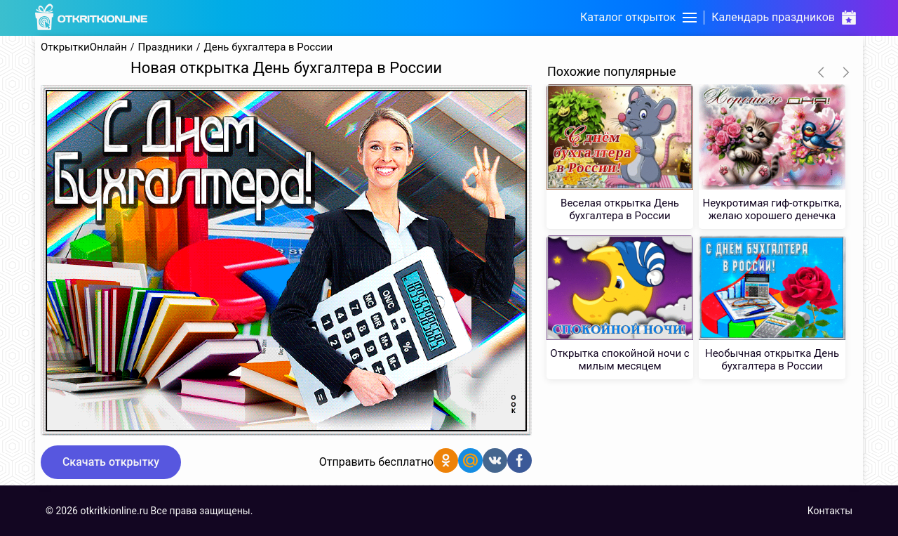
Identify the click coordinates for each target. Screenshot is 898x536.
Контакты (829, 510)
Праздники (165, 47)
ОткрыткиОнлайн (84, 47)
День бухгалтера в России (268, 47)
